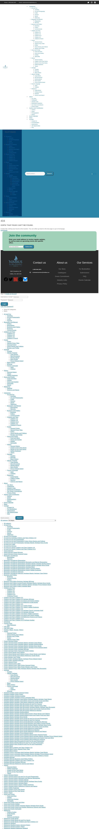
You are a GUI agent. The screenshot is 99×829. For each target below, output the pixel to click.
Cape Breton (14, 354)
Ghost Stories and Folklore (15, 346)
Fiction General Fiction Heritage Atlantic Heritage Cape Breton (23, 643)
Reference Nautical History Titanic (14, 826)
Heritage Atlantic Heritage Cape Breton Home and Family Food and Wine (26, 701)
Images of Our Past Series (18, 448)
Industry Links (62, 280)
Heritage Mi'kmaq (9, 757)
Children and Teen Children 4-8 (13, 609)
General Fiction (11, 345)
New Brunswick (15, 356)
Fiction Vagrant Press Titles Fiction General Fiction (19, 665)
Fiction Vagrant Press (10, 662)
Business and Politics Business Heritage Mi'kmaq (19, 581)
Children (12, 369)
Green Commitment (62, 276)
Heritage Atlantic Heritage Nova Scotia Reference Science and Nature (25, 731)
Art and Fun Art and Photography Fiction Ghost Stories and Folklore (24, 541)
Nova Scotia (14, 359)
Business (10, 328)
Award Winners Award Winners (13, 552)
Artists (9, 498)
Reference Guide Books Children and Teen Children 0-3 (21, 822)
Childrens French (12, 596)
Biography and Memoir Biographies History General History (22, 568)
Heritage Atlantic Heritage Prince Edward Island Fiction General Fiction (25, 734)
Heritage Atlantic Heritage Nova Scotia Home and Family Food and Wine (26, 726)
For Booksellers (84, 269)
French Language (12, 366)
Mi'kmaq (9, 691)
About (5, 483)
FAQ (84, 276)
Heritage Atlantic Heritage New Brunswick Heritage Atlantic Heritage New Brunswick (29, 707)
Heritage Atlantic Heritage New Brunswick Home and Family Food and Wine (27, 709)
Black (9, 683)
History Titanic (8, 793)
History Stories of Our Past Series (14, 791)
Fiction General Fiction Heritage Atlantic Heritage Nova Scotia (22, 646)
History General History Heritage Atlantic (16, 780)
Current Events (11, 330)
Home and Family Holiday (12, 804)
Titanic (9, 374)
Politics (9, 324)
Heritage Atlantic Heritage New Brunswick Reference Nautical (22, 710)
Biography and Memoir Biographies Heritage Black (19, 567)
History (6, 370)
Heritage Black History (10, 751)
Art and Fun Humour (10, 546)
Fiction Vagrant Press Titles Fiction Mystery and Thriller (20, 667)
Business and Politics (13, 327)
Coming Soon (8, 623)
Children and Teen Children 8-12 (14, 618)
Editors (9, 501)
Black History (11, 362)
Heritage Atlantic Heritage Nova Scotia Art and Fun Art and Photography (26, 718)
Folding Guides (15, 478)
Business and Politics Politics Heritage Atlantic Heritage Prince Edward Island (27, 584)
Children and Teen (9, 332)
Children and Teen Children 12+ (13, 604)
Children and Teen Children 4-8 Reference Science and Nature (23, 617)
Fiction (6, 340)
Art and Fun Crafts (9, 544)
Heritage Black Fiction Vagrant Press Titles (17, 749)
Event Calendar (8, 502)
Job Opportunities (12, 512)
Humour (9, 320)
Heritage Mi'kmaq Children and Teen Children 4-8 (19, 760)
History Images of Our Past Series (14, 789)
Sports (9, 385)
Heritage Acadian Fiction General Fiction (16, 693)
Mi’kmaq (9, 364)
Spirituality (10, 383)
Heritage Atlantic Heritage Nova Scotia (15, 717)
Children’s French (12, 338)
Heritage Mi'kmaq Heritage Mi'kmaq (15, 762)
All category (7, 523)
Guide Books (14, 477)
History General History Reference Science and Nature (20, 786)
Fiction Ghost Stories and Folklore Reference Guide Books (22, 655)
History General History (11, 775)
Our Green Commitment (14, 491)
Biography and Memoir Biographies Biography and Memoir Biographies (25, 562)
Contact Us (10, 507)
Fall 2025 (7, 626)
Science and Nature (13, 390)
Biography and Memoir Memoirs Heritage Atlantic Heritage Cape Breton (26, 573)
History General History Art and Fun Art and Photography (21, 776)
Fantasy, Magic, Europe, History (13, 630)
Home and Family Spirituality (12, 809)
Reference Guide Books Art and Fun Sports (17, 820)
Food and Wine (11, 378)
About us (62, 262)
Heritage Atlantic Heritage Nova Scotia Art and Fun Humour (22, 720)
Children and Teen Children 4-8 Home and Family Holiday (21, 615)
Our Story (62, 269)
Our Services (84, 262)
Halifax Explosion (12, 375)
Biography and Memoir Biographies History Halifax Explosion (22, 570)
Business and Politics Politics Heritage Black (17, 586)
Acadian (9, 351)
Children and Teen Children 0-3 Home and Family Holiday (21, 601)
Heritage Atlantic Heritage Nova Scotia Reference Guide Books (23, 728)
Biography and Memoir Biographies (14, 560)
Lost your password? (7, 306)
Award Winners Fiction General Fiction (15, 554)
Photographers (11, 499)
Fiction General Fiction (11, 641)
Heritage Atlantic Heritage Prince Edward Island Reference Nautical (24, 739)
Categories (7, 393)
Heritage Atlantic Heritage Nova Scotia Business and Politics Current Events (27, 723)
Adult (12, 367)
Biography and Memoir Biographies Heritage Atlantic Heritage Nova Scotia (26, 565)
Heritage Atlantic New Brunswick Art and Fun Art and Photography (24, 741)
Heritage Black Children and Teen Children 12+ (18, 747)
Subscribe (28, 246)
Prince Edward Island (16, 361)
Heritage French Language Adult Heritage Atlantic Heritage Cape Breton (26, 752)
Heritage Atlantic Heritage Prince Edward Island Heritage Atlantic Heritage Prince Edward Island (33, 736)
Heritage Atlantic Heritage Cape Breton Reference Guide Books (23, 702)
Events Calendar (85, 280)
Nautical (9, 388)
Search (49, 173)
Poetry (9, 341)
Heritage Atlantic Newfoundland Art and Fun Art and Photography (24, 743)
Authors (9, 496)
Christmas (7, 622)
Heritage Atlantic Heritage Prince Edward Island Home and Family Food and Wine (29, 738)
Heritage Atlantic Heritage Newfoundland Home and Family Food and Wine (27, 715)
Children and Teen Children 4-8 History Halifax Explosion (21, 613)
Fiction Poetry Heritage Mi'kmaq (13, 660)
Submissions (84, 273)
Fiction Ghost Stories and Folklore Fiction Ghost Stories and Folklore (25, 654)
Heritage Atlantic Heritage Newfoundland (16, 712)
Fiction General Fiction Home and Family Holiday (19, 651)
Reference (7, 386)
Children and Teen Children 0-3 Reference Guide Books (21, 602)
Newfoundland (14, 357)
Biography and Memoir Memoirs (13, 572)
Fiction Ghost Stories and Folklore (14, 652)
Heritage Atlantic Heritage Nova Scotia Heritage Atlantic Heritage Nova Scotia (27, 725)
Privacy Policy (62, 284)
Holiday (9, 380)
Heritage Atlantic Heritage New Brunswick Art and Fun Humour (23, 704)
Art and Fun (7, 314)
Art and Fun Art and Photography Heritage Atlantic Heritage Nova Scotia (26, 543)
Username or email (7, 297)
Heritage (6, 349)
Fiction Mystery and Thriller (12, 657)
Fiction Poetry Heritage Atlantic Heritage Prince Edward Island (23, 659)
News (5, 504)
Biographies (10, 325)
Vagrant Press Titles (13, 343)
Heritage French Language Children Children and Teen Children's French (26, 755)
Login (4, 304)
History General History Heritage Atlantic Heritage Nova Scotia (23, 781)
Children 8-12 (14, 422)
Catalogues (62, 273)
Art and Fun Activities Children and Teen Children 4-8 (20, 538)
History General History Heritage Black (15, 783)
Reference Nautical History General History (17, 825)
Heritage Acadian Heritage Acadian (14, 696)
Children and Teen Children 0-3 (13, 597)
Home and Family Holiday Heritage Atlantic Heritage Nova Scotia (23, 805)
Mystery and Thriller (13, 348)
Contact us (39, 262)
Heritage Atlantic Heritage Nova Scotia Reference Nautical (21, 730)
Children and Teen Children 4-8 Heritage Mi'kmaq (19, 612)
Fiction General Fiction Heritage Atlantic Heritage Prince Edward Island (25, 647)
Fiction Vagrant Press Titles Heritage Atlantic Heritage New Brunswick (25, 668)
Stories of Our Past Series (18, 449)
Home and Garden (12, 382)
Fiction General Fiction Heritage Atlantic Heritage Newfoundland (23, 644)
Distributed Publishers (13, 489)
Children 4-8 (11, 335)
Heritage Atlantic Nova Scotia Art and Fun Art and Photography (23, 744)
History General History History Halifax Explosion (19, 784)
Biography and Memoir (11, 322)
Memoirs (13, 409)
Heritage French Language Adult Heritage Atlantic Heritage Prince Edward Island (28, 754)
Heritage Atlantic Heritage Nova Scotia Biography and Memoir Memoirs (25, 722)
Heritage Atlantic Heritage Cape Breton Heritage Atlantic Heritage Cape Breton (28, 699)
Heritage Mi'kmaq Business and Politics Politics (18, 759)
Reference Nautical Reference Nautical (16, 828)
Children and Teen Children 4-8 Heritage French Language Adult (23, 610)
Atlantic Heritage (12, 353)
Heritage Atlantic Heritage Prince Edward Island (18, 733)
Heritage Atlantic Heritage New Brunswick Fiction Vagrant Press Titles (25, 705)
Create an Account (11, 294)
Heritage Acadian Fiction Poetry (13, 694)
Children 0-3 (11, 333)
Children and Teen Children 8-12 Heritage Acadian (19, 620)
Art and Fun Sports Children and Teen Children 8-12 (20, 549)
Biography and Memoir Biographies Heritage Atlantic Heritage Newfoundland (27, 563)
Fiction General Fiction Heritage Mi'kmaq (16, 649)
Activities (10, 316)
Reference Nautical (10, 823)
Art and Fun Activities (10, 536)
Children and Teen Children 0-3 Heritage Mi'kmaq (19, 599)
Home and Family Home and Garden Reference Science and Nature (25, 807)
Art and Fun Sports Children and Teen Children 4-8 (19, 547)
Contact (6, 506)
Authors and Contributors (11, 494)
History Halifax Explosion (11, 788)
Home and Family (9, 377)
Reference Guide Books (11, 818)
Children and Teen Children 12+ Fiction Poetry (18, 605)
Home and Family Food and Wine (14, 802)
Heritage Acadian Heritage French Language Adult (19, 697)
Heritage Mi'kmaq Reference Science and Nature (19, 763)
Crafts (9, 319)
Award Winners (8, 551)
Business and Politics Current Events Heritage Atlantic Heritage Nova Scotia (27, 583)
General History (12, 372)
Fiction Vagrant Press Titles (12, 663)
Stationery (13, 404)
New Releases (11, 625)
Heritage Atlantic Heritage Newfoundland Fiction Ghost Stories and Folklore (27, 713)
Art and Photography (13, 317)
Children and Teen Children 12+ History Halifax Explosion (21, 607)
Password (4, 300)
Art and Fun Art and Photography (14, 539)
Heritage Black (8, 746)
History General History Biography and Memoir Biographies (22, 778)
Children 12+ (11, 336)
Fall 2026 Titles (8, 628)
